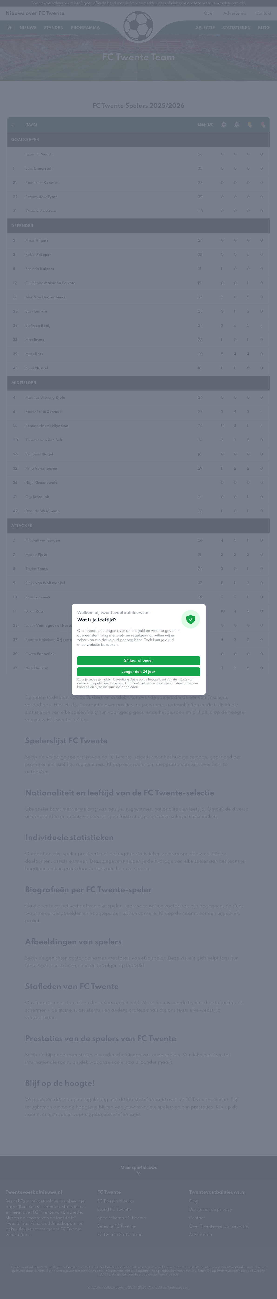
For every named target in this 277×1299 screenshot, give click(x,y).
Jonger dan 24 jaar (138, 672)
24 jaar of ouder (138, 661)
